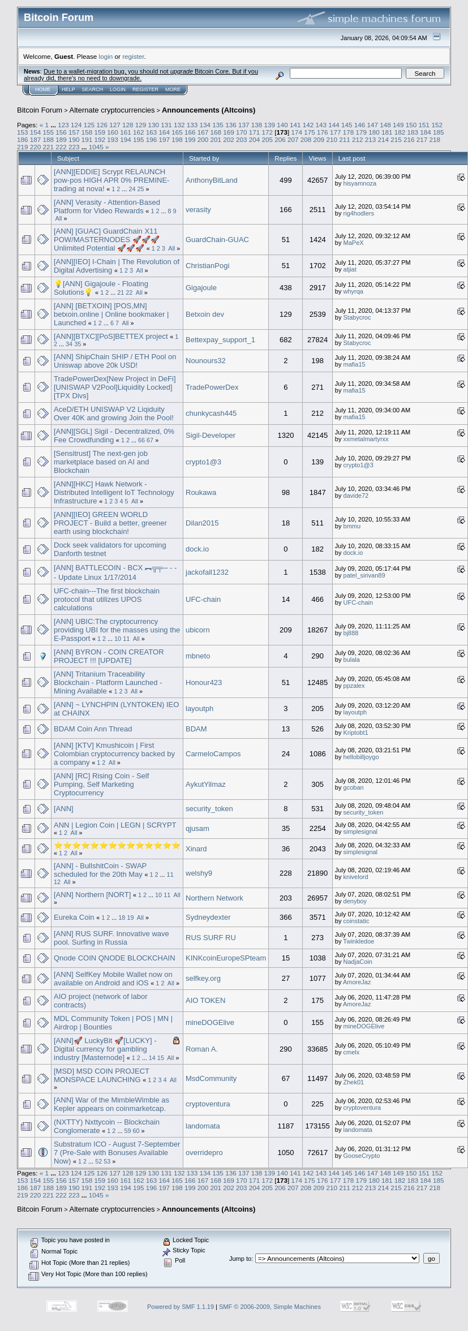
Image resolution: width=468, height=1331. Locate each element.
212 (357, 139)
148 (385, 124)
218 (435, 139)
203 (241, 139)
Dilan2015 (202, 523)
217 (422, 139)
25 (140, 189)
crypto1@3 (203, 462)
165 (177, 132)
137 (244, 124)
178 (348, 132)
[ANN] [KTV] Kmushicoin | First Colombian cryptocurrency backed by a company (114, 753)
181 (387, 132)
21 (120, 292)
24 (131, 189)
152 (437, 124)
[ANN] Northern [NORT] (92, 894)
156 (61, 132)
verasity (198, 209)
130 (154, 124)
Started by (204, 158)
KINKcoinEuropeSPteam (226, 958)
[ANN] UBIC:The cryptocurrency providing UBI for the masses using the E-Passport (117, 630)
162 (138, 132)
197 (164, 139)
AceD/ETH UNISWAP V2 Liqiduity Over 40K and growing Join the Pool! (114, 413)
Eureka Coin (74, 917)
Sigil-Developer (210, 435)
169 (228, 132)
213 (370, 139)
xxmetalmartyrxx (366, 439)
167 (203, 132)
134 (205, 124)
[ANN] (64, 808)
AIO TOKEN (205, 1000)
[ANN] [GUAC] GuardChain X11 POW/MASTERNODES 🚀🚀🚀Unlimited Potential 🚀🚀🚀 (107, 239)
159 (100, 132)
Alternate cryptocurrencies (112, 110)
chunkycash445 (211, 413)
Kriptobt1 (356, 732)
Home (42, 89)
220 (35, 146)
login (106, 56)
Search (93, 89)
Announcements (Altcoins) (208, 110)
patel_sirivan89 (364, 575)
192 (100, 139)
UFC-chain (203, 599)
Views (318, 158)
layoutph (199, 708)
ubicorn (198, 630)
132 (179, 124)
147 (373, 124)
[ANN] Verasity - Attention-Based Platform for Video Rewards (107, 206)
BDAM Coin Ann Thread (93, 729)
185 (438, 132)
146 (360, 124)
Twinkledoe (358, 941)
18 (121, 917)
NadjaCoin (358, 961)
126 (102, 124)
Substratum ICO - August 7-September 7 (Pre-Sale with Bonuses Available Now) (117, 1152)
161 (125, 132)
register (133, 56)
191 (87, 139)
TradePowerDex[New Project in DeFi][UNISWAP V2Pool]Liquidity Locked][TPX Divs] (115, 387)
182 (400, 132)
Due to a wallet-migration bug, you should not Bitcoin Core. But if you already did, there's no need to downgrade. (141, 74)
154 (35, 132)
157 (74, 132)
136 (231, 124)
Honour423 (204, 682)
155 (48, 132)
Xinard (196, 849)
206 (280, 139)
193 (112, 139)
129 (141, 124)
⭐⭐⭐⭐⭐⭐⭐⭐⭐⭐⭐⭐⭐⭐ (117, 845)
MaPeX (354, 242)
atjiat (350, 269)
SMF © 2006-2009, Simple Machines (270, 1306)
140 (282, 124)
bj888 (351, 633)
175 (309, 132)
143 (321, 124)
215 (396, 139)
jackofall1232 (207, 572)
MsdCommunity (211, 1078)
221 (48, 146)
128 (128, 124)
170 (241, 132)
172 (267, 132)
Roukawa (201, 492)
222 (61, 146)
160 (112, 132)
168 (215, 132)
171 (254, 132)
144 (334, 124)
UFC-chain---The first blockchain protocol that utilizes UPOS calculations (107, 599)
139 (269, 124)
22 (129, 292)
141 (295, 124)
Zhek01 (354, 1082)
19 (130, 917)
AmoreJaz (357, 982)
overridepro (204, 1152)
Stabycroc (357, 317)
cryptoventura (208, 1104)
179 (361, 132)
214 (383, 139)
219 (22, 146)
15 (160, 1057)
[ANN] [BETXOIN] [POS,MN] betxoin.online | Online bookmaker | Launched (111, 314)
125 (89, 124)
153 (22, 132)
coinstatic (357, 921)
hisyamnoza (360, 183)
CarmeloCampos (213, 754)
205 (267, 139)
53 (107, 1161)
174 (297, 132)
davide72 (356, 495)
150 (411, 124)
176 (322, 132)
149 (398, 124)
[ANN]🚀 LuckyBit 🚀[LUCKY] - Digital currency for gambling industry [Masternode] (105, 1049)
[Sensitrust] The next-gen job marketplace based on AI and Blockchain (101, 462)
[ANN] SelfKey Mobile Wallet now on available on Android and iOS (113, 978)
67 (150, 440)
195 (138, 139)
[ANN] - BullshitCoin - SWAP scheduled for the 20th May (100, 870)
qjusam (197, 828)
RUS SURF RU (211, 937)
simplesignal (361, 831)
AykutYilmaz (206, 784)
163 (151, 132)
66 (141, 440)
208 (306, 139)
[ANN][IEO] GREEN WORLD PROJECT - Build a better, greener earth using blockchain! (110, 523)
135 (218, 124)
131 (166, 124)
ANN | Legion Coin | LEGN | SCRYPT (115, 825)
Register (145, 89)
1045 (96, 146)
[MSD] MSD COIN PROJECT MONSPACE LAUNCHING (101, 1075)
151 (424, 124)
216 (409, 139)
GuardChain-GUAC (217, 239)
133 (192, 124)
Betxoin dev (205, 314)
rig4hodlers (359, 213)
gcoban (354, 787)
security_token (209, 808)
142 (308, 124)
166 (190, 132)
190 (74, 139)
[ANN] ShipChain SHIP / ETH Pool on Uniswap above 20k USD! (115, 360)
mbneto (198, 656)
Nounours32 (206, 360)
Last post (352, 158)
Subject (68, 158)
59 (127, 1130)
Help (68, 89)
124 (76, 124)
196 (151, 139)
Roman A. (202, 1049)
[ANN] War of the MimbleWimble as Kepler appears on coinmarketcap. (111, 1104)
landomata (203, 1126)
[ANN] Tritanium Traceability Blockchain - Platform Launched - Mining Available (108, 682)
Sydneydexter (208, 917)
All (58, 218)
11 (126, 638)
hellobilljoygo (361, 756)
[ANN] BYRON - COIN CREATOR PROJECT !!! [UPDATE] (109, 656)
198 (177, 139)
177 (335, 132)
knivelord (356, 876)
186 (22, 139)
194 (125, 139)
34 (69, 344)
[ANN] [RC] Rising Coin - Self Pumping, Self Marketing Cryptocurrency (101, 784)
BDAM (196, 729)
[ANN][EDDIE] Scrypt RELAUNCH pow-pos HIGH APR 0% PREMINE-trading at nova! (111, 180)
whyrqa (353, 291)
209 (319, 139)
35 (77, 344)
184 (425, 132)
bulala (352, 659)
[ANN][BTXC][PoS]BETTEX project (111, 336)
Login (118, 89)
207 (293, 139)
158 (87, 132)
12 (57, 881)
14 (152, 1057)
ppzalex (354, 685)
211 (344, 139)
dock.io (197, 549)
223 (74, 146)
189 (61, 139)
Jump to (240, 1258)
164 (164, 132)
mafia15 (355, 364)
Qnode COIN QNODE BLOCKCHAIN (114, 958)
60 (136, 1130)
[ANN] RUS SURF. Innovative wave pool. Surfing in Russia (111, 937)
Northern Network (214, 898)
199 (190, 139)
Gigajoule (201, 287)
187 (35, 139)
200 (203, 139)
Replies (285, 158)
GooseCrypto (362, 1155)
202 (228, 139)
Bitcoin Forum (39, 110)
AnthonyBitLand (212, 180)
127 (115, 124)
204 (254, 139)
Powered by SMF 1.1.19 (180, 1306)
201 (215, 139)
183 (412, 132)
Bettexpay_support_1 (220, 339)
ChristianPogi (207, 265)
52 (98, 1161)
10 (117, 638)
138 (257, 124)
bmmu (352, 526)
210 (331, 139)
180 (374, 132)
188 (48, 139)
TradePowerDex (212, 387)
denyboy (355, 901)
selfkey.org (203, 978)
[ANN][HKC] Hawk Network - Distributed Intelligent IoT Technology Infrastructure (114, 492)
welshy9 (199, 873)
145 (347, 124)
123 (63, 124)
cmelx (352, 1052)
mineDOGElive (210, 1022)
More (173, 89)
